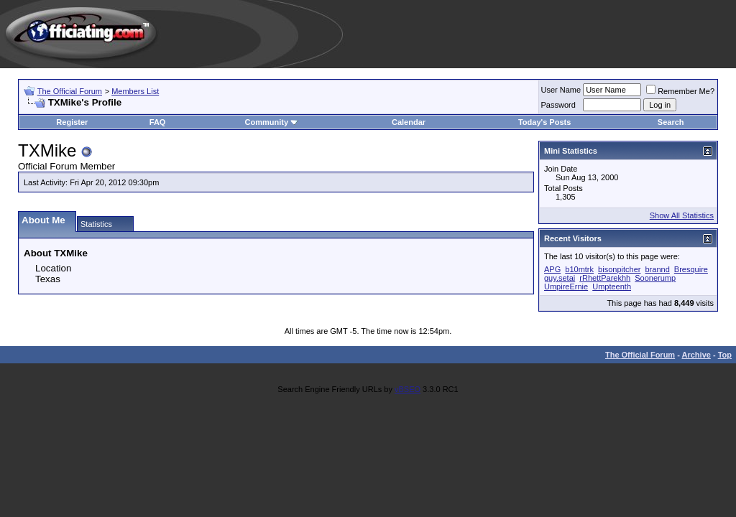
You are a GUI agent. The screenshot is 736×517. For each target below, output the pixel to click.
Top (725, 354)
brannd (657, 269)
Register (72, 122)
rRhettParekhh (604, 278)
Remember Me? (680, 91)
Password (558, 105)
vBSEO (407, 389)
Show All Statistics (682, 215)
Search (671, 122)
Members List (135, 91)
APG (552, 269)
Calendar (409, 122)
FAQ (158, 122)
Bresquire (691, 269)
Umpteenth (611, 286)
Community (272, 122)
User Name (561, 89)
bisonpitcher (619, 269)
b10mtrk (579, 269)
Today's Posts (544, 122)
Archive (696, 354)
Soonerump (655, 278)
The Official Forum (69, 91)
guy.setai (559, 278)
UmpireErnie (566, 286)
